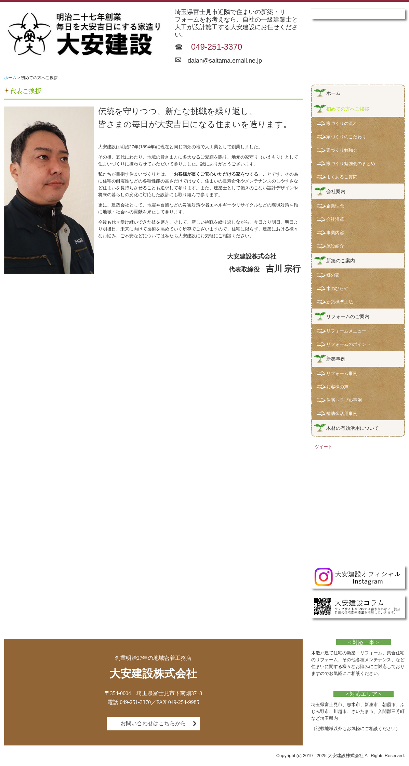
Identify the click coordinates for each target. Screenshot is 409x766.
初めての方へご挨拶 (347, 109)
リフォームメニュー (346, 331)
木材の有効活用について (352, 428)
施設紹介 (335, 246)
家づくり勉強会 (341, 150)
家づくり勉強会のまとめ (350, 163)
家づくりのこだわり (346, 136)
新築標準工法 (339, 301)
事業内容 (335, 232)
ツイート (323, 446)
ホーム (333, 93)
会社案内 (335, 191)
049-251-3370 (216, 46)
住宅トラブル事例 (344, 400)
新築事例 (335, 359)
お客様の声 (337, 386)
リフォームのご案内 (347, 316)
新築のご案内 (340, 260)
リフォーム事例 (341, 373)
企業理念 (335, 206)
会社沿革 (335, 219)
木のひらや (337, 288)
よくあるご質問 (341, 176)
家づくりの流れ (341, 123)
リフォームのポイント (348, 344)
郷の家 (333, 275)
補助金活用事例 (341, 413)
